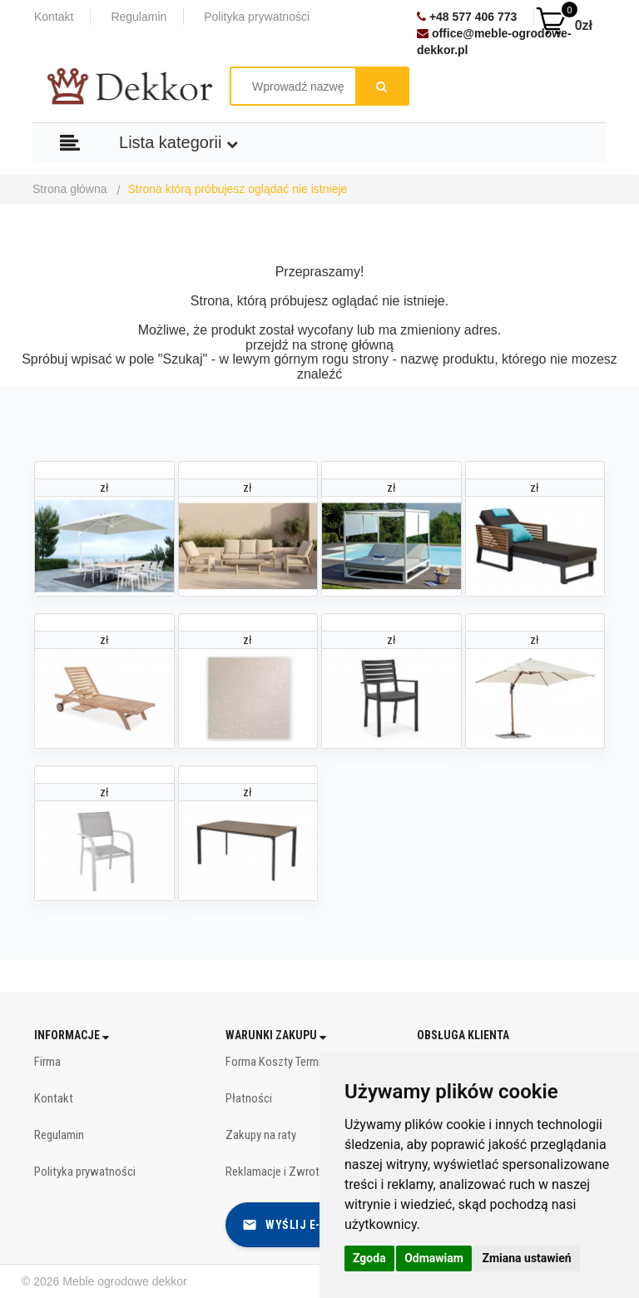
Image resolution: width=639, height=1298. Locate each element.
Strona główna (69, 189)
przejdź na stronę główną (319, 345)
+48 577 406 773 (467, 16)
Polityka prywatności (257, 16)
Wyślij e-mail (294, 1224)
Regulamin (138, 16)
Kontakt (53, 16)
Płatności (248, 1098)
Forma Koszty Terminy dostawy (301, 1061)
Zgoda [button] (369, 1258)
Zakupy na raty (260, 1134)
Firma (47, 1061)
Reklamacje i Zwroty (274, 1171)
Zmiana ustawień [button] (526, 1258)
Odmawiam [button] (433, 1258)
